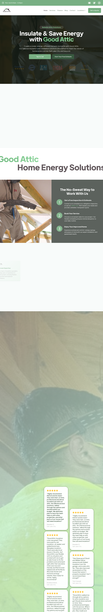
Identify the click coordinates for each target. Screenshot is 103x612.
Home (45, 10)
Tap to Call (40, 56)
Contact (72, 10)
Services (52, 10)
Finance (60, 10)
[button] (81, 10)
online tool (74, 205)
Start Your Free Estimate (63, 56)
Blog (66, 10)
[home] (7, 10)
